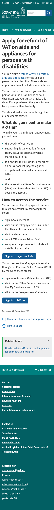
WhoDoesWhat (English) (14, 484)
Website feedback (11, 479)
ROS (37, 3)
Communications (11, 442)
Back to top (45, 369)
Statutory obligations (13, 470)
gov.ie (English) (10, 493)
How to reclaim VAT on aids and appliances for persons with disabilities (27, 350)
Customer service (11, 386)
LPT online (47, 3)
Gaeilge (5, 3)
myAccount (27, 3)
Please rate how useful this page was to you (29, 319)
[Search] (36, 13)
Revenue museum (11, 400)
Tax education (9, 433)
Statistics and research (14, 428)
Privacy (6, 475)
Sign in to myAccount (17, 256)
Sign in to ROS (13, 300)
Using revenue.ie (11, 438)
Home (5, 29)
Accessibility (9, 465)
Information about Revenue (16, 396)
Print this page (14, 326)
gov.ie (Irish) (8, 498)
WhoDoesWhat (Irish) (13, 489)
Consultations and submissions (18, 410)
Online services (23, 29)
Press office (8, 391)
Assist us (7, 405)
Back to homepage (13, 369)
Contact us (7, 424)
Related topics (13, 341)
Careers (6, 382)
